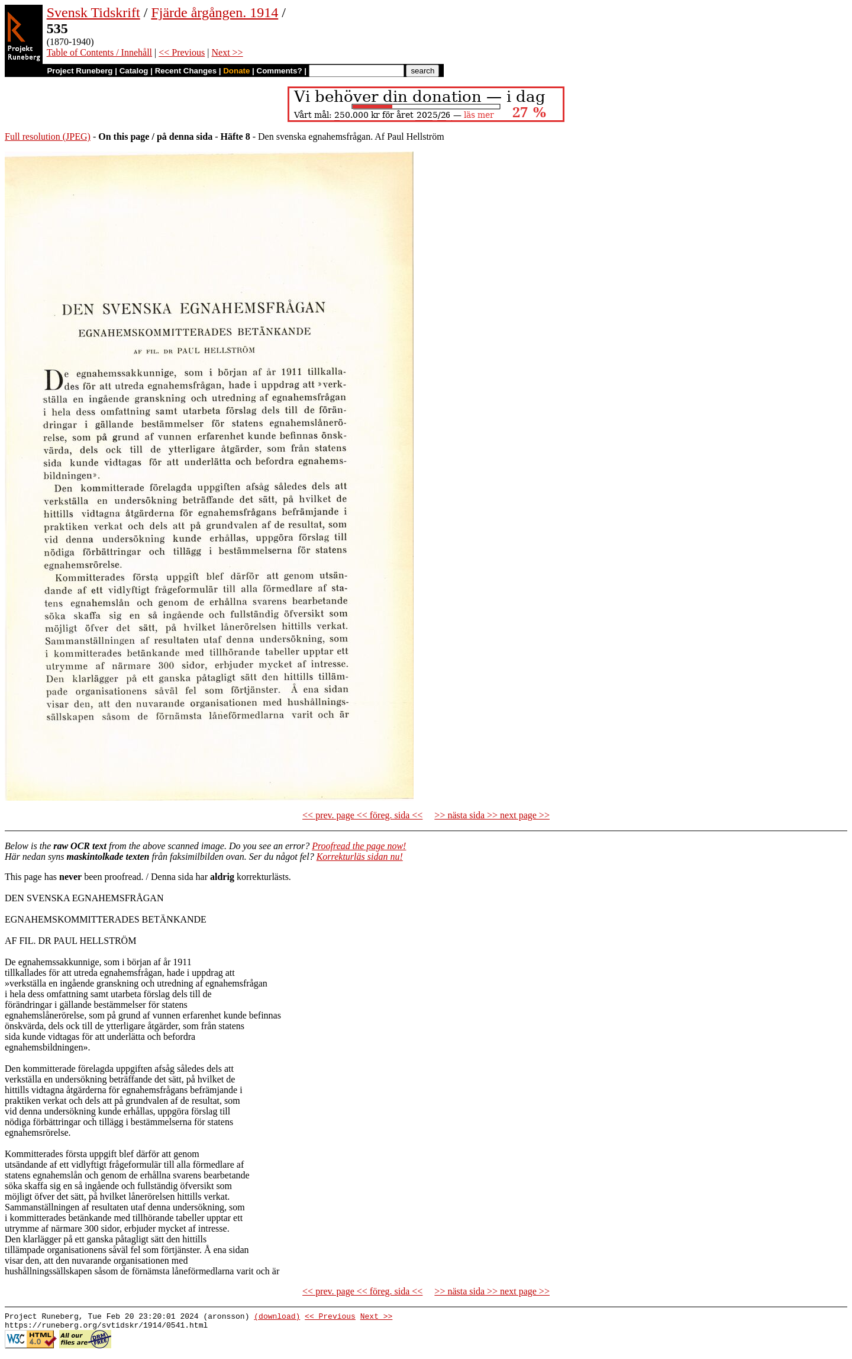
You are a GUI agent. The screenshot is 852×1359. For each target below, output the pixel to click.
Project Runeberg (79, 70)
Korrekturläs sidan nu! (360, 857)
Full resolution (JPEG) (48, 136)
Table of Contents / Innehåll (99, 52)
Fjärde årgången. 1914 (214, 12)
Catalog (134, 70)
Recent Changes (186, 70)
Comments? (279, 70)
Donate (236, 70)
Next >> (227, 52)
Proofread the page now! (359, 846)
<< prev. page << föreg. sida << (362, 815)
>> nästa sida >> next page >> (492, 815)
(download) (277, 1317)
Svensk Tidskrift (93, 12)
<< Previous (182, 52)
